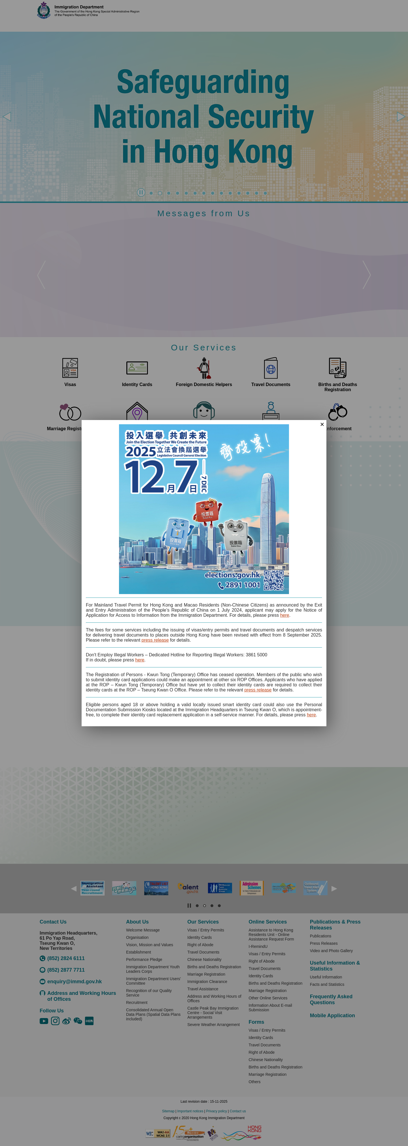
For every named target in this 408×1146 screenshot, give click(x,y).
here (284, 615)
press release (155, 640)
